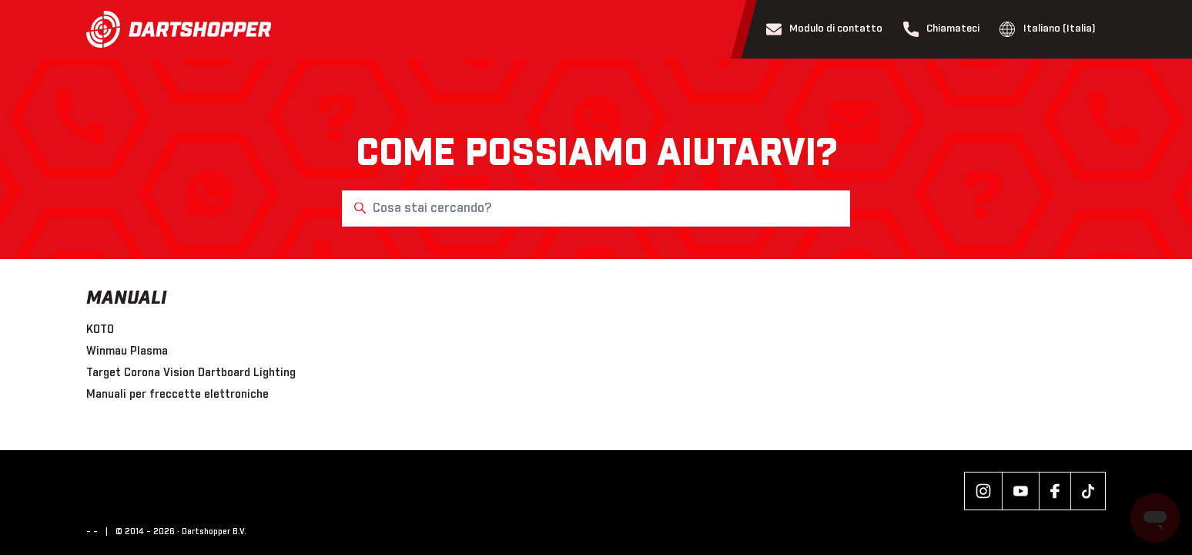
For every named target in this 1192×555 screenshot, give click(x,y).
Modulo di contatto (824, 29)
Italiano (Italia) (1047, 29)
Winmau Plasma (127, 351)
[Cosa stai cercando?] (596, 208)
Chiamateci (941, 29)
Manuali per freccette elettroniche (177, 394)
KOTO (100, 330)
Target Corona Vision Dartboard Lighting (191, 373)
